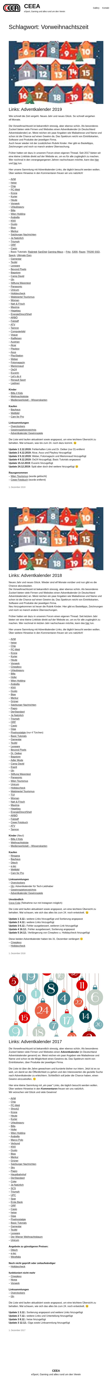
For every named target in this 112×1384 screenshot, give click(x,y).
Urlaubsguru (17, 207)
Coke (13, 1181)
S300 (75, 251)
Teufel (14, 262)
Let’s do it (16, 376)
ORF (13, 245)
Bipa (13, 227)
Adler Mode (17, 760)
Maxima (15, 307)
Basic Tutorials (19, 736)
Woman (15, 300)
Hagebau (16, 310)
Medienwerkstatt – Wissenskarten (29, 400)
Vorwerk (15, 203)
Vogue (14, 334)
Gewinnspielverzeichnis (23, 429)
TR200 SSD (93, 251)
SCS (13, 1188)
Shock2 (15, 1108)
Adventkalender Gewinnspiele (27, 433)
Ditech (14, 862)
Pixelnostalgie (18, 732)
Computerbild (18, 331)
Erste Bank (17, 1202)
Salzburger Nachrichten (23, 234)
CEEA (32, 6)
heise (14, 182)
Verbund (15, 1143)
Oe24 (14, 369)
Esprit (14, 767)
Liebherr (15, 383)
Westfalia (16, 1256)
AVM (13, 179)
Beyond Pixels (18, 269)
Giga (13, 729)
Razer (82, 251)
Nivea (14, 1279)
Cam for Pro (17, 416)
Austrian (15, 341)
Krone (14, 193)
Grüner (14, 701)
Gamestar (16, 258)
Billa (13, 210)
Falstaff (15, 321)
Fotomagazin (18, 362)
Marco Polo (17, 1140)
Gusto (14, 224)
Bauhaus (15, 409)
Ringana (15, 855)
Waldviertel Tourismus (22, 297)
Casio (14, 248)
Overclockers (18, 426)
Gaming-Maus (55, 251)
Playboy (15, 348)
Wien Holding (18, 214)
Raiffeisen (16, 338)
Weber (14, 359)
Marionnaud (17, 366)
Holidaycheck (18, 293)
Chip (13, 186)
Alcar (13, 345)
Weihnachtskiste (19, 396)
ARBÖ (14, 317)
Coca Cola (14, 903)
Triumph (15, 241)
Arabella (15, 217)
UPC (13, 1195)
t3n (12, 279)
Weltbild (15, 413)
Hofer (14, 677)
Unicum (15, 290)
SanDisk (42, 251)
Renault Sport (18, 380)
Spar (13, 1198)
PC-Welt (15, 189)
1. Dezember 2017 (17, 1330)
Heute (14, 200)
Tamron (15, 328)
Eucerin (15, 373)
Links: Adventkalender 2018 (35, 575)
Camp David (17, 276)
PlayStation (17, 355)
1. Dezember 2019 (17, 487)
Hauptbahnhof (18, 1174)
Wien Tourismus (19, 476)
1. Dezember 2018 (17, 953)
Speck (12, 255)
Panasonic (16, 286)
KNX (13, 220)
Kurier (14, 196)
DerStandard (18, 711)
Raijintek (32, 251)
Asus (13, 352)
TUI (13, 794)
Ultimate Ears (24, 255)
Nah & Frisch (18, 303)
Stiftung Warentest (21, 283)
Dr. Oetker (16, 753)
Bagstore (16, 272)
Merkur (14, 231)
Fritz (68, 251)
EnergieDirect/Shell (21, 314)
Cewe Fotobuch (19, 479)
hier (97, 159)
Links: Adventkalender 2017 (35, 1041)
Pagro (14, 708)
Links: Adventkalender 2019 (35, 109)
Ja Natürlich (17, 238)
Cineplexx (16, 666)
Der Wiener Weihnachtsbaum (27, 1236)
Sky (13, 1167)
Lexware (15, 265)
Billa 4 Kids (17, 393)
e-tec (13, 866)
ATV (13, 324)
